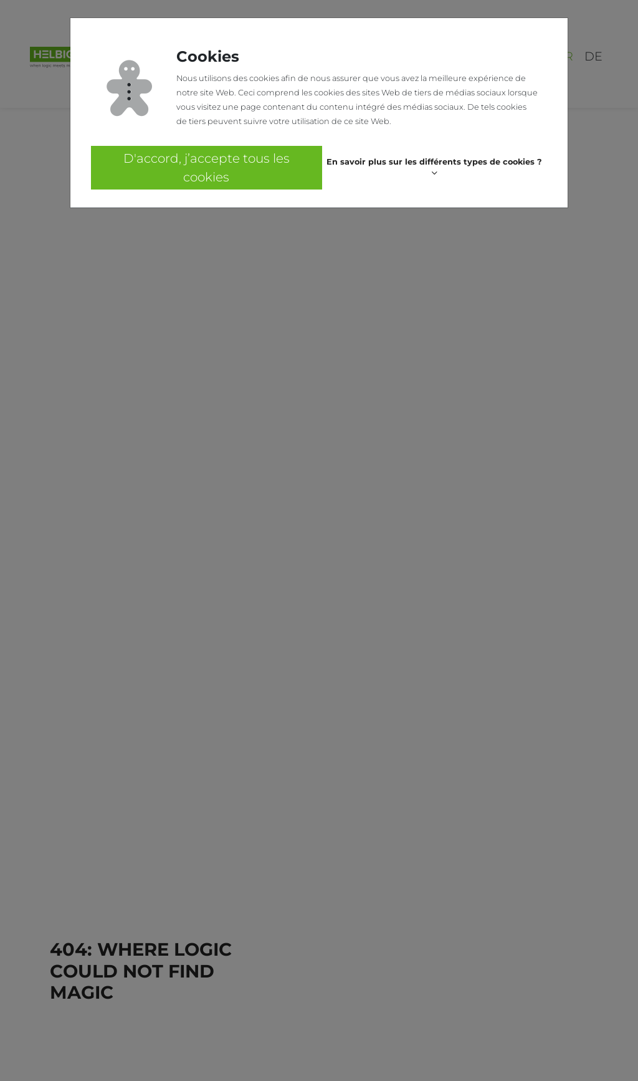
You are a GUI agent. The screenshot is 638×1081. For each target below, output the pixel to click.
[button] (434, 168)
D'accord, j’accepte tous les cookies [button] (206, 168)
